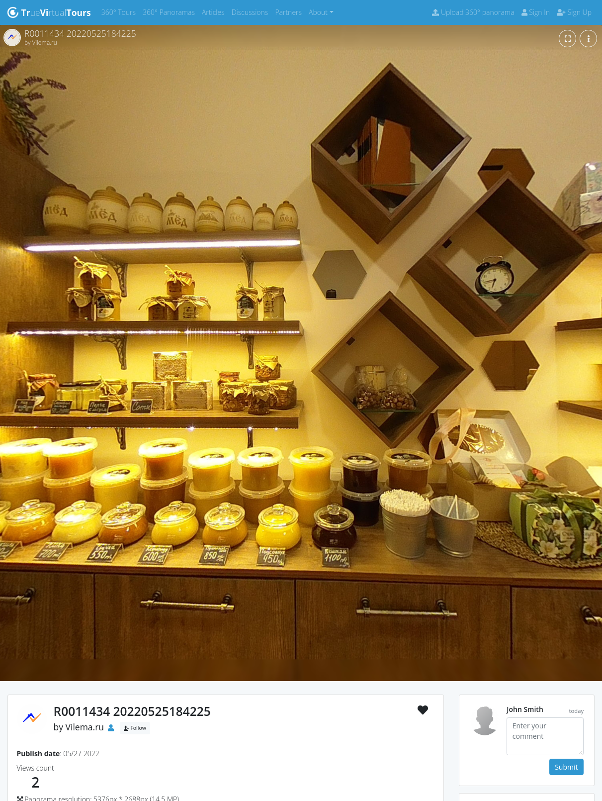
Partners (290, 11)
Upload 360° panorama (473, 12)
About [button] (318, 12)
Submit (566, 767)
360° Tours (120, 11)
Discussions (252, 11)
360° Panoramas (170, 11)
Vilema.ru (85, 727)
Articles (215, 11)
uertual (49, 12)
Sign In (535, 12)
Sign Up (574, 12)
